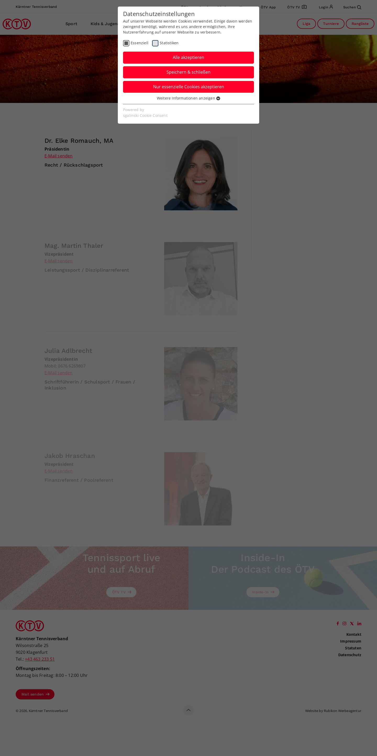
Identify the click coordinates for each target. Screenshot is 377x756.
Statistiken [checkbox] (169, 42)
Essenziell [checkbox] (139, 42)
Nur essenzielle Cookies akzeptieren (188, 87)
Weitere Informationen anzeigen (188, 98)
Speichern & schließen (188, 72)
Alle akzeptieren (188, 57)
